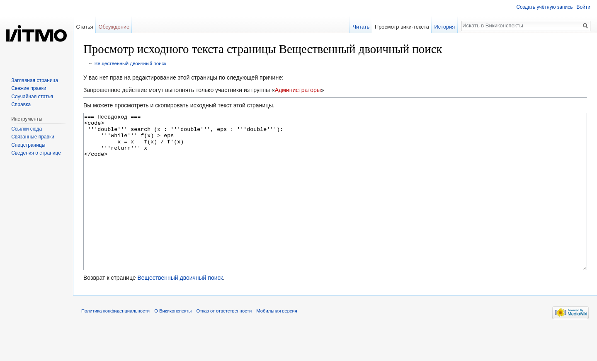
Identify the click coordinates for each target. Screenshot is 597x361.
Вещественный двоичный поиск (130, 63)
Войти (583, 7)
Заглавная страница (34, 80)
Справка (21, 104)
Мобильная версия (276, 341)
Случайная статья (32, 96)
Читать (360, 27)
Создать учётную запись (544, 7)
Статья (84, 27)
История (444, 27)
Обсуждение (113, 27)
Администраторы (298, 90)
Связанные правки (32, 137)
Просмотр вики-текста (402, 27)
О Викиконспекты (173, 341)
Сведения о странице (36, 153)
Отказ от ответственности (224, 341)
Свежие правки (28, 88)
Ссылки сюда (26, 129)
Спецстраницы (28, 145)
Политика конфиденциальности (115, 341)
